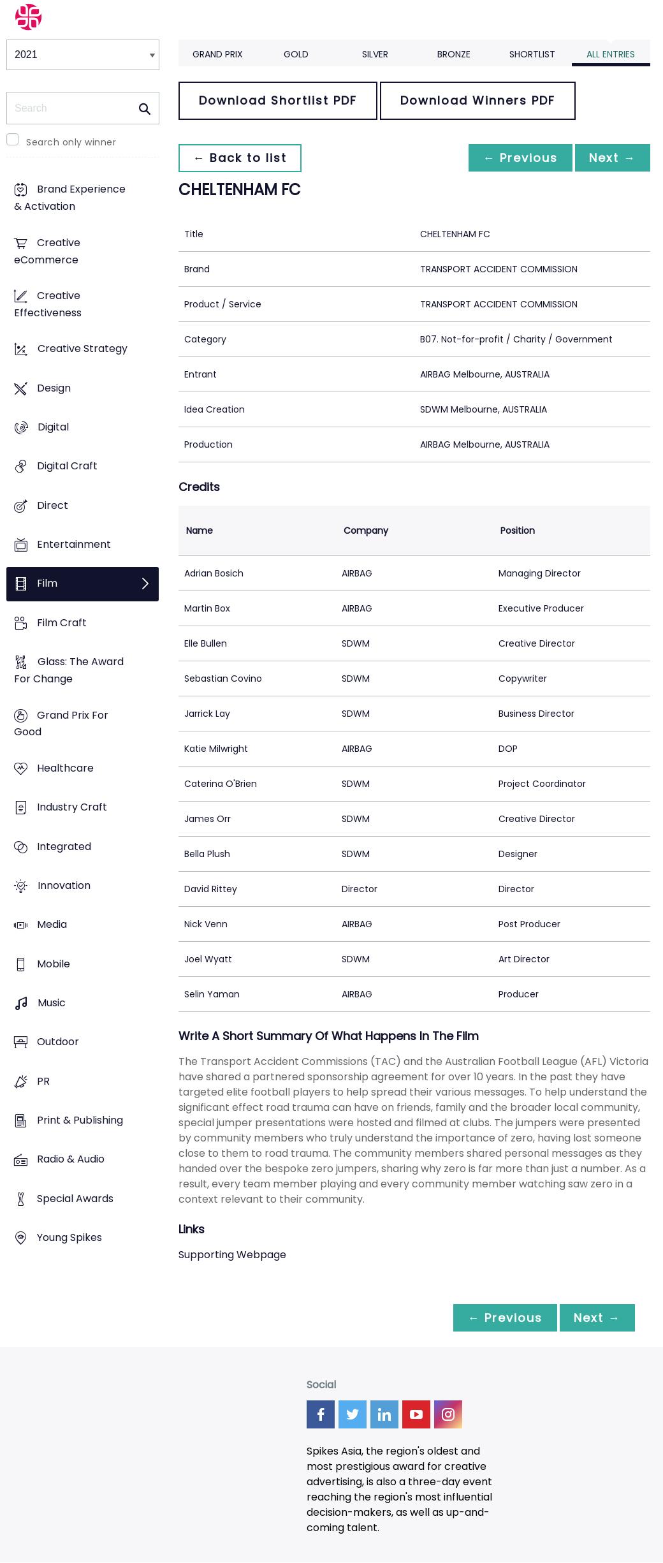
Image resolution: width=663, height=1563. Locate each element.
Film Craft (62, 622)
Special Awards (75, 1198)
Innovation (64, 885)
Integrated (64, 846)
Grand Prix (218, 54)
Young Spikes (69, 1238)
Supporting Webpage (232, 1254)
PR (43, 1081)
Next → (611, 158)
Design (54, 388)
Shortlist (532, 54)
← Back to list (241, 158)
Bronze (453, 54)
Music (52, 1002)
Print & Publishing (80, 1120)
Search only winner (71, 142)
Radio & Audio (71, 1159)
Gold (296, 54)
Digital (53, 427)
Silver (375, 54)
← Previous (517, 158)
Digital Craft (67, 466)
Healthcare (65, 768)
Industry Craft (72, 807)
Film (47, 583)
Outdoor (58, 1042)
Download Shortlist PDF (278, 100)
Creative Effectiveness (48, 304)
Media (52, 925)
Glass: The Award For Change (69, 671)
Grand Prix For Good (61, 724)
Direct (52, 505)
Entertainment (74, 544)
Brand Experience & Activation (70, 198)
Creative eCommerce (47, 251)
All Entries (610, 54)
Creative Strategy (82, 349)
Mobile (53, 964)
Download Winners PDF (477, 100)
